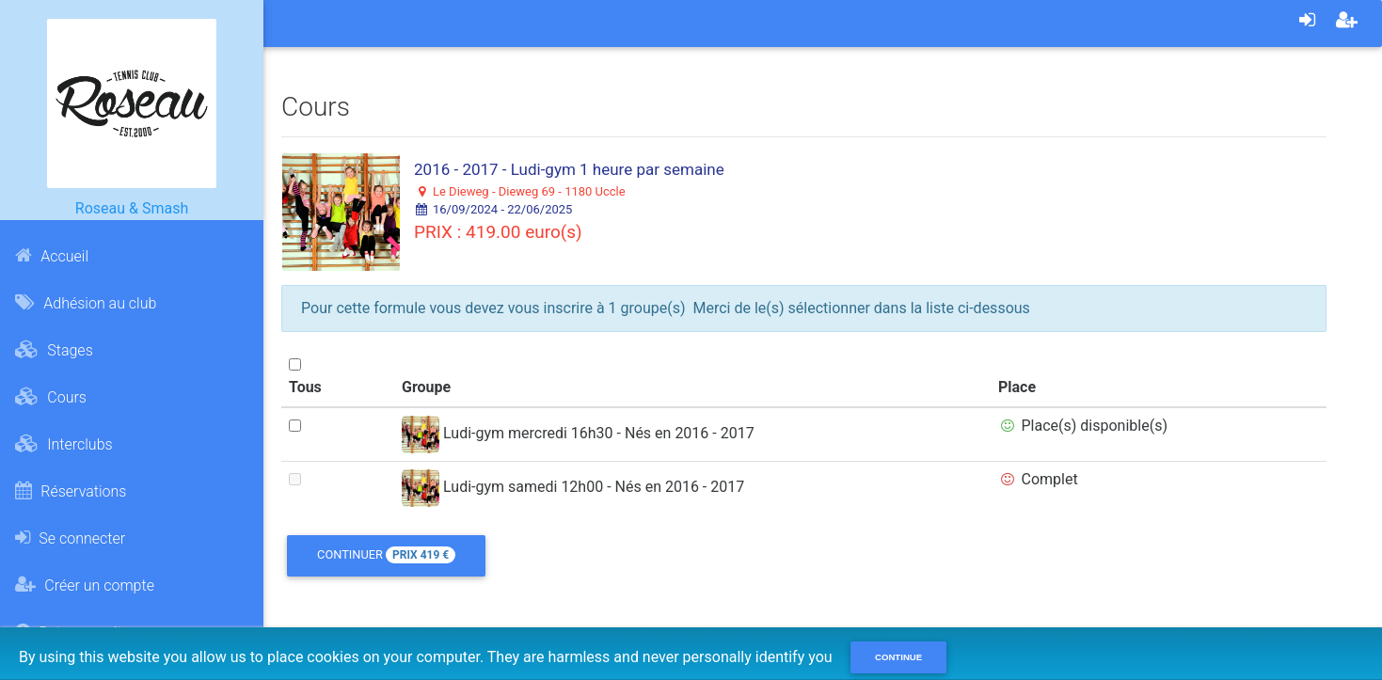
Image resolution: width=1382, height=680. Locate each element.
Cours (51, 396)
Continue (898, 657)
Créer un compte (84, 585)
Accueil (51, 255)
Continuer (386, 554)
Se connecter (70, 538)
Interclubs (63, 444)
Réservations (70, 491)
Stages (53, 349)
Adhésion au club (85, 302)
